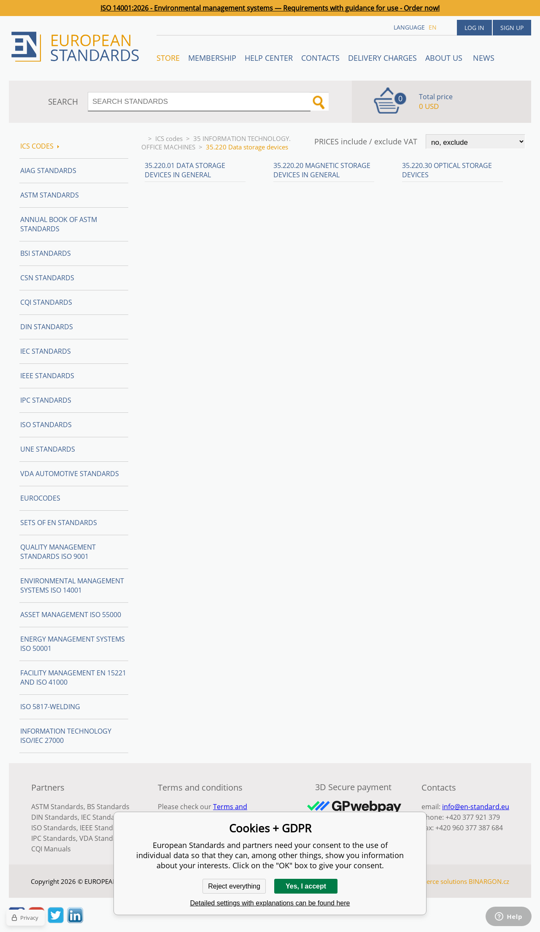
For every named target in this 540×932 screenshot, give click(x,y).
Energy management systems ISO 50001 (72, 643)
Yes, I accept (306, 886)
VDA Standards (103, 838)
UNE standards (47, 449)
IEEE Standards (47, 375)
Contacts (320, 58)
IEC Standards (45, 351)
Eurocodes (40, 498)
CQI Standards (46, 302)
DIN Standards (46, 326)
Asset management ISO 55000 (70, 614)
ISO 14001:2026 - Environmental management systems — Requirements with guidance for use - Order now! (270, 8)
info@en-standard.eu (475, 806)
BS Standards (108, 806)
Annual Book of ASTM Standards (58, 224)
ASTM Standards (49, 195)
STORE (168, 58)
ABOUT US (444, 58)
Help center (269, 58)
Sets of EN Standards (58, 522)
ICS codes (169, 138)
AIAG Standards (48, 170)
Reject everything (234, 886)
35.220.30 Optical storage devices (447, 170)
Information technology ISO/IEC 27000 (65, 735)
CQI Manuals (51, 848)
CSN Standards (47, 277)
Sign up (512, 28)
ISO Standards (46, 424)
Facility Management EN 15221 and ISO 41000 (73, 677)
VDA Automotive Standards (69, 473)
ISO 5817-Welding (50, 706)
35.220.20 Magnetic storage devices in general (321, 170)
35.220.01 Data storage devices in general (185, 170)
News (483, 58)
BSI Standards (45, 253)
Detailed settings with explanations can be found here (270, 903)
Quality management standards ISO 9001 (58, 551)
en (433, 27)
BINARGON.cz (489, 881)
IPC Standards (45, 400)
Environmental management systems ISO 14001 (72, 585)
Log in (474, 28)
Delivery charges (382, 58)
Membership (212, 58)
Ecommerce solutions (436, 881)
